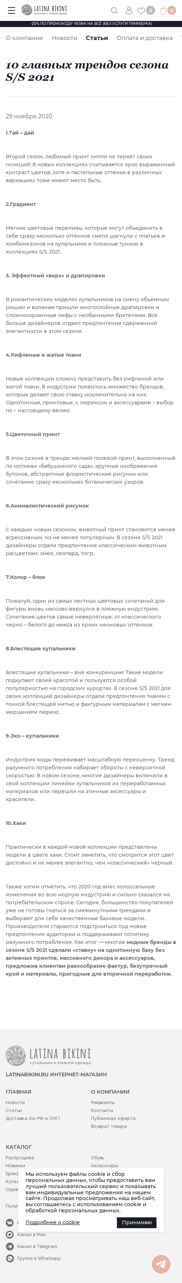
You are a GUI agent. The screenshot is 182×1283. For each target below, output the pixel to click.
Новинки (15, 1165)
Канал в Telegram (37, 1246)
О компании (24, 38)
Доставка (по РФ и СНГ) (33, 1118)
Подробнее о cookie (53, 1222)
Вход (131, 10)
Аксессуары (104, 1165)
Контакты (102, 1110)
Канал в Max (31, 1234)
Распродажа (20, 1157)
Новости (64, 38)
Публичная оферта (113, 1118)
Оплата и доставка (145, 38)
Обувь (97, 1157)
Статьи (97, 38)
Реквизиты (103, 1102)
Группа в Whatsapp (39, 1258)
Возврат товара (109, 1126)
